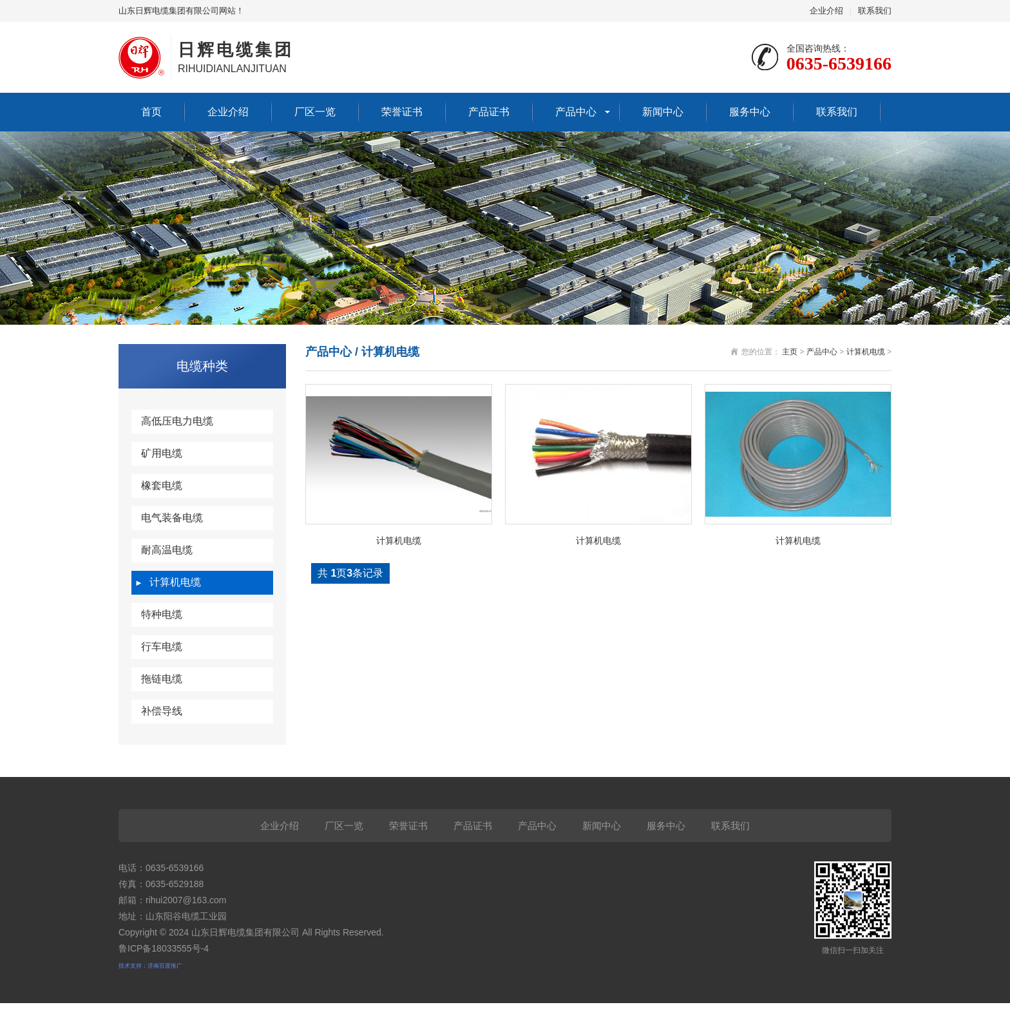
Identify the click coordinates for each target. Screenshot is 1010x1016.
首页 (151, 111)
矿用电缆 (161, 453)
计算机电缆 (175, 582)
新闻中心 (662, 111)
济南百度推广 (165, 966)
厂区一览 (315, 111)
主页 (789, 351)
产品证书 (489, 111)
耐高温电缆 (167, 549)
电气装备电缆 (172, 517)
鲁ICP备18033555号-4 (164, 948)
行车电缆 (161, 646)
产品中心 (575, 111)
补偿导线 (161, 710)
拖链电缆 (161, 678)
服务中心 (749, 111)
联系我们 (874, 10)
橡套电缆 (161, 485)
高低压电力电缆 (177, 421)
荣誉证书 (402, 111)
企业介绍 (826, 10)
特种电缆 (161, 614)
